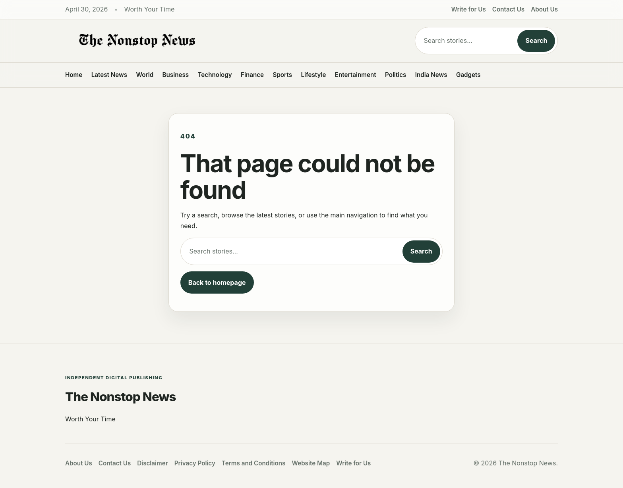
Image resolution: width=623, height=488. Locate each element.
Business (176, 75)
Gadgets (468, 75)
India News (431, 75)
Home (73, 75)
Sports (282, 75)
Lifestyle (313, 75)
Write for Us (468, 9)
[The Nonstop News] (224, 41)
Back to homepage (217, 282)
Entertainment (355, 75)
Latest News (109, 75)
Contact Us (508, 9)
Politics (395, 75)
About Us (544, 9)
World (144, 75)
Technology (215, 75)
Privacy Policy (194, 463)
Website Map (311, 463)
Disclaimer (152, 463)
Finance (252, 75)
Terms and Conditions (254, 463)
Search (536, 40)
